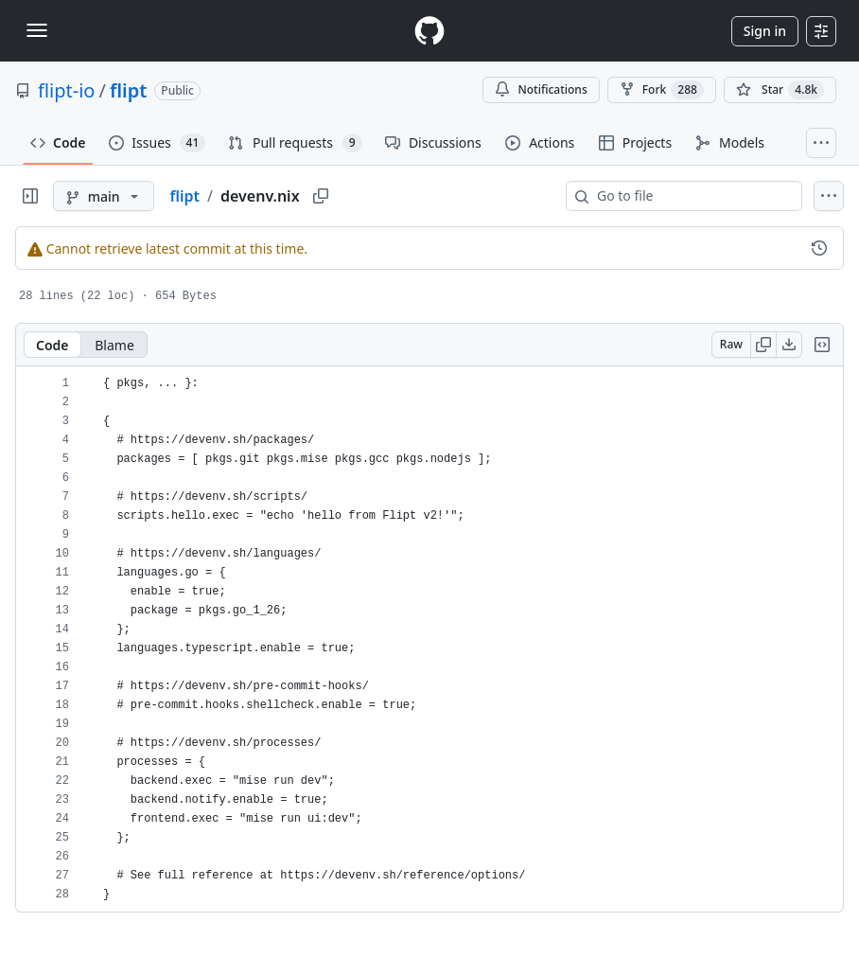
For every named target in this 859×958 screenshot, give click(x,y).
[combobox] (691, 196)
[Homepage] (429, 30)
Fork (662, 89)
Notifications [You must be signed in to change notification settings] (541, 89)
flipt (128, 90)
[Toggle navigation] (37, 30)
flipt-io (66, 90)
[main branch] (103, 196)
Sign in (765, 31)
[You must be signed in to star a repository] (780, 90)
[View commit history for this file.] (819, 248)
